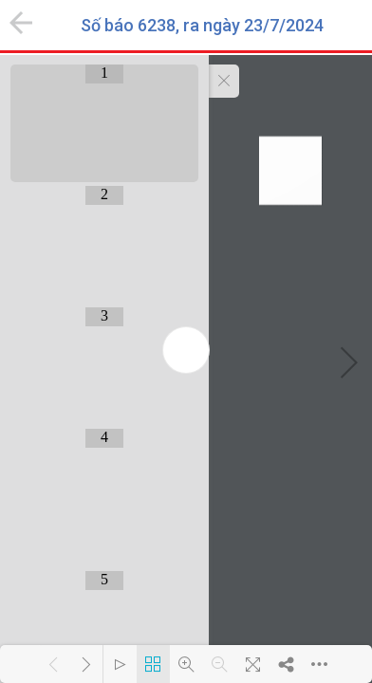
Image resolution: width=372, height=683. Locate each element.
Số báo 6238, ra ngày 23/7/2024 (202, 25)
